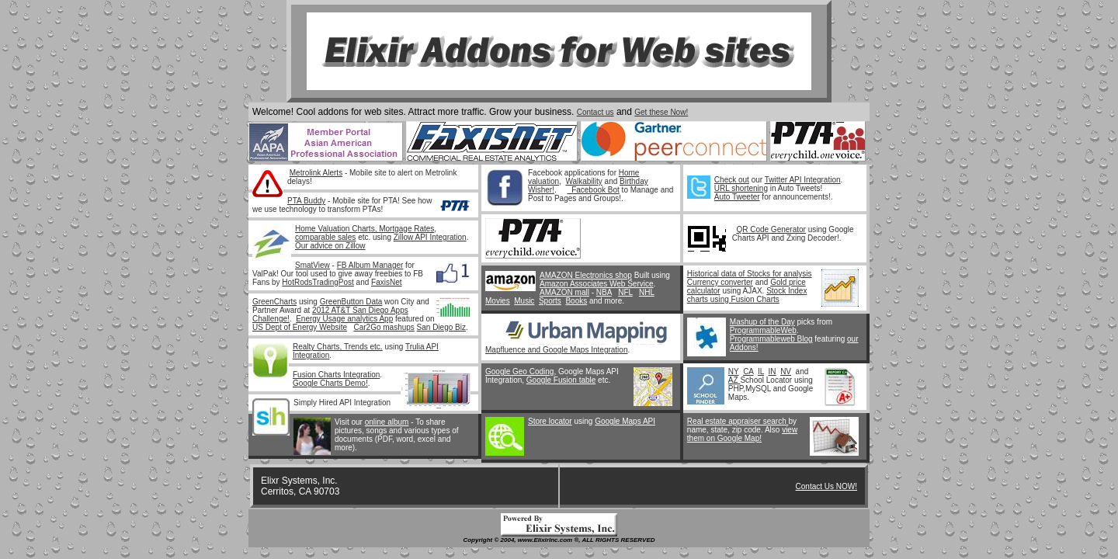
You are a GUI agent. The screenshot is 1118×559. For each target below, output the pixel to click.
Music (524, 301)
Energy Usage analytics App (344, 318)
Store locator (550, 421)
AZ (734, 380)
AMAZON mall (564, 292)
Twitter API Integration (803, 179)
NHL (646, 292)
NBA (604, 292)
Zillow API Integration (430, 237)
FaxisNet (386, 282)
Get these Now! (661, 112)
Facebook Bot (594, 190)
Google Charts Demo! (330, 383)
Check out (731, 179)
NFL (625, 292)
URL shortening (741, 188)
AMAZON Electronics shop (586, 275)
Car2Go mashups (383, 327)
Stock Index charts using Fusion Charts (747, 295)
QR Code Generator (771, 229)
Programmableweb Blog (771, 339)
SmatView (312, 265)
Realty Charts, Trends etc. (338, 346)
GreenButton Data (351, 301)
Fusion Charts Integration (336, 374)
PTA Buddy (306, 200)
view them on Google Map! (742, 434)
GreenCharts (274, 301)
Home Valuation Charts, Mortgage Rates (364, 228)
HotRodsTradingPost (317, 282)
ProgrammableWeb (763, 330)
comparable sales (325, 237)
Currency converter (720, 282)
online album (387, 422)
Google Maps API (625, 421)
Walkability (583, 181)
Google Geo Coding (519, 371)
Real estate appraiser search (738, 421)
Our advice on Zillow (330, 245)
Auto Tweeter (737, 197)
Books (576, 301)
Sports (550, 301)
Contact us (595, 112)
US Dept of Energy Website (299, 327)
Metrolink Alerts (316, 172)
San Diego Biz (441, 327)
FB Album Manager (370, 265)
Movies (497, 301)
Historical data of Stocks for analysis (749, 273)
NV (785, 371)
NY (733, 371)
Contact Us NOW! (826, 486)
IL (761, 371)
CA (748, 371)
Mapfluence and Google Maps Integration (556, 349)
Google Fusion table (561, 380)
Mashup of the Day (762, 322)
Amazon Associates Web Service (597, 284)
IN (772, 371)
